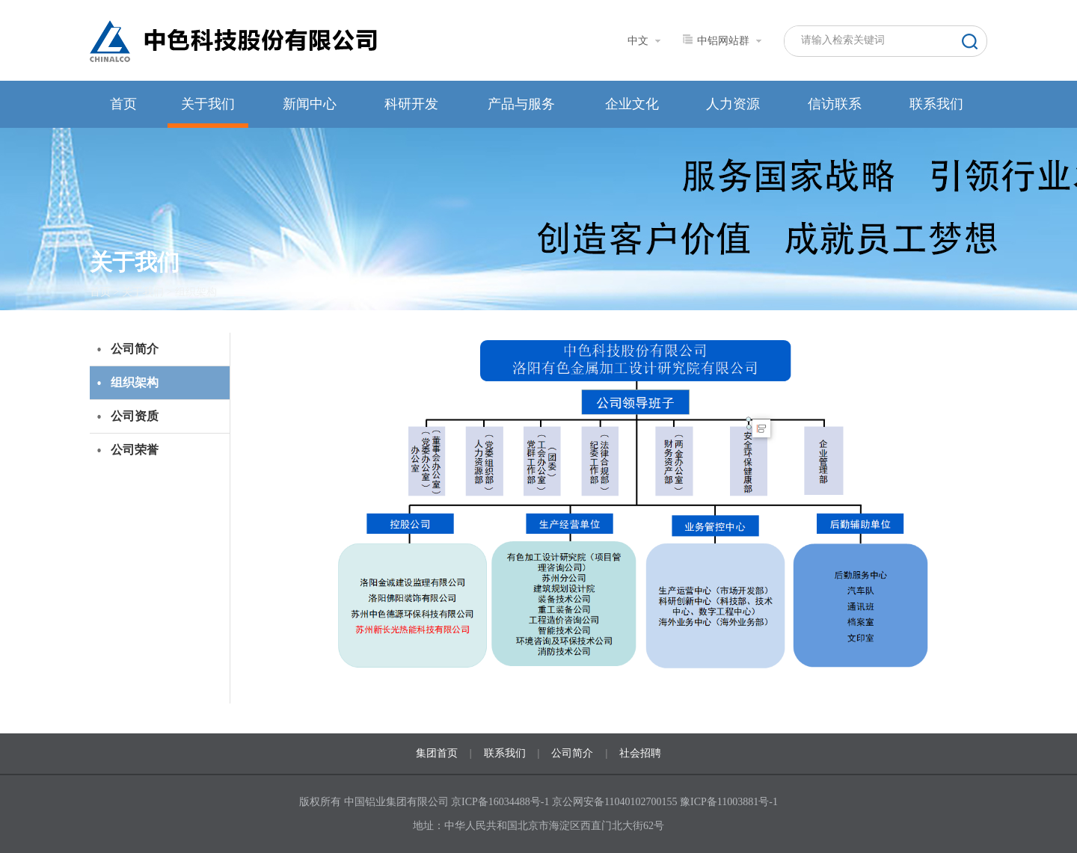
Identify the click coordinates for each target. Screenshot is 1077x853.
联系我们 (936, 103)
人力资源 (733, 103)
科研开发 (411, 103)
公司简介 (135, 348)
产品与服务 (521, 103)
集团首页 (437, 753)
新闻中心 (310, 103)
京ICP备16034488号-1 (501, 801)
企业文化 (632, 103)
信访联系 (835, 103)
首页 (123, 103)
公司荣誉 (135, 449)
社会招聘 (640, 753)
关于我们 (208, 103)
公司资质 (135, 416)
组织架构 (196, 292)
